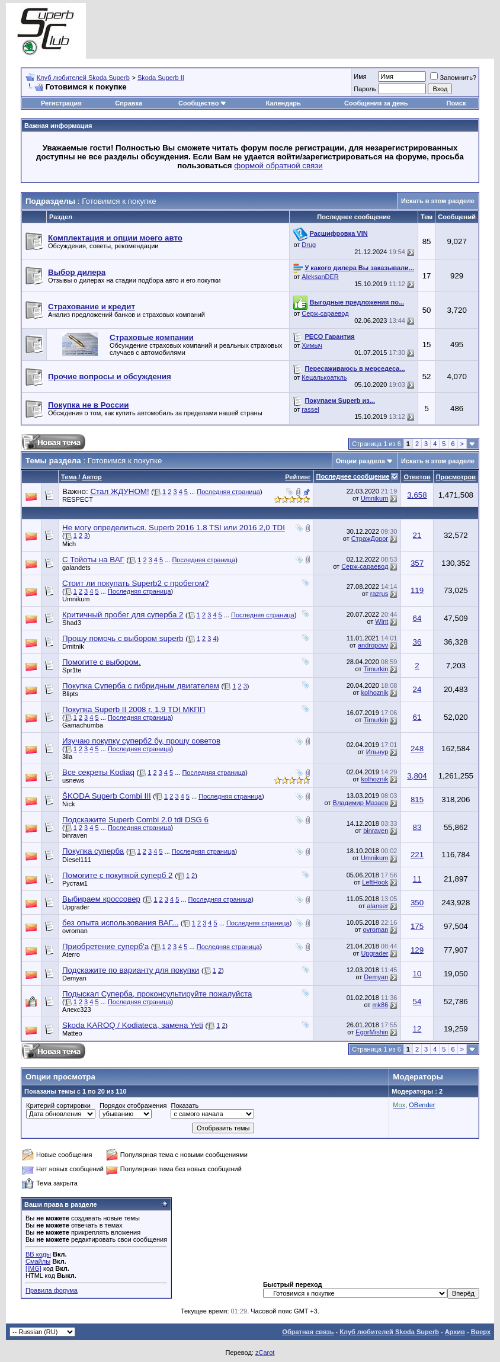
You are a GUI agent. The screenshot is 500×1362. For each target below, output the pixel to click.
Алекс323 (76, 1009)
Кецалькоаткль (324, 377)
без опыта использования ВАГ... (120, 922)
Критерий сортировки (58, 1105)
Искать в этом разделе (438, 200)
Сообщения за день (376, 103)
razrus (379, 593)
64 (417, 618)
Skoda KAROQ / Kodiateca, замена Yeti (132, 1025)
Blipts (70, 693)
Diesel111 (76, 859)
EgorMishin (371, 1032)
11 (417, 878)
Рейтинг (297, 476)
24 (417, 689)
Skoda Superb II (160, 77)
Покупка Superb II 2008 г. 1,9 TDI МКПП (133, 709)
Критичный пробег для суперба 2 (122, 614)
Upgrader (75, 907)
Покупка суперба (93, 851)
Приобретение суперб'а (105, 946)
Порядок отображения (133, 1105)
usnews (73, 780)
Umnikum (374, 498)
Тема (68, 476)
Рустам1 (75, 883)
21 (417, 535)
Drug (309, 244)
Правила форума (51, 1290)
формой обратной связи (278, 165)
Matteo (72, 1033)
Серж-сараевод (325, 313)
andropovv (373, 645)
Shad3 (71, 622)
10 (417, 973)
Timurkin (376, 668)
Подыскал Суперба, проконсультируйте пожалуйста (157, 993)
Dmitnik (73, 646)
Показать (184, 1105)
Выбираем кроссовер (101, 899)
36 (417, 641)
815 (417, 799)
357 (417, 563)
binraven (74, 835)
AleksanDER (320, 276)
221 (417, 854)
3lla (67, 756)
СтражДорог (370, 538)
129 (417, 950)
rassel (310, 409)
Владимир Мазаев (361, 802)
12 (417, 1028)
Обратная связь (308, 1331)
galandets (76, 567)
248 (417, 748)
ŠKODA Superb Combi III (106, 795)
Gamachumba (82, 725)
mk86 (380, 1004)
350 (417, 902)
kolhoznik (374, 692)
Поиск (456, 103)
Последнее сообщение (353, 476)
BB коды (38, 1254)
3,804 (417, 775)
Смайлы (37, 1261)
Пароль (365, 88)
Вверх (481, 1331)
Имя (360, 76)
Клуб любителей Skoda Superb (83, 77)
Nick (68, 803)
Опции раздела (360, 460)
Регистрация (61, 103)
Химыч (312, 345)
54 (417, 1001)
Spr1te (71, 670)
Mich (69, 543)
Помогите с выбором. (101, 662)
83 (417, 827)
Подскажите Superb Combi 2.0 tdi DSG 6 (135, 819)
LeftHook (375, 882)
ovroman (75, 930)
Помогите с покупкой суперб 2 (117, 875)
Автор (91, 476)
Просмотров (456, 476)
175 (417, 926)
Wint (381, 621)
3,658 (417, 495)
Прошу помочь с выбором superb (122, 638)
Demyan (74, 978)
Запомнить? (453, 77)
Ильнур (377, 751)
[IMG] (33, 1268)
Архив (455, 1331)
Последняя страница (228, 491)
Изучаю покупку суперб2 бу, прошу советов (141, 740)
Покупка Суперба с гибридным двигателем (140, 685)
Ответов (416, 476)
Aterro (71, 954)
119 (417, 590)
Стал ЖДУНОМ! (119, 491)
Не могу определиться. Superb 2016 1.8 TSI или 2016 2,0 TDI (173, 527)
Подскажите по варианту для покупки (130, 970)
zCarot (264, 1352)
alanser (377, 905)
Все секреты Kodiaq (98, 772)
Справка (128, 103)
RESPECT (77, 499)
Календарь (283, 103)
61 (417, 717)
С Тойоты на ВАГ (93, 559)
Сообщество (202, 103)
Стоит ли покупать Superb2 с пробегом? (135, 583)
